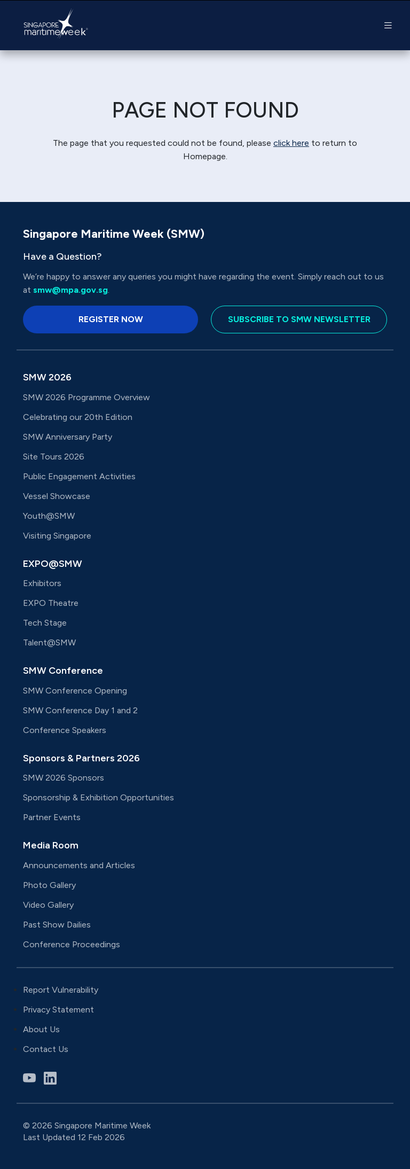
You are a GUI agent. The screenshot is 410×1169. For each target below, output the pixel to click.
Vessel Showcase (56, 496)
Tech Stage (45, 623)
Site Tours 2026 (53, 456)
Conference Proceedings (71, 944)
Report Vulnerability (60, 990)
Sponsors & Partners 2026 (81, 758)
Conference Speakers (64, 730)
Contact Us (45, 1049)
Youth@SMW (49, 516)
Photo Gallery (49, 885)
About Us (41, 1029)
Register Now (110, 319)
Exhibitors (42, 583)
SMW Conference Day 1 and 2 (80, 710)
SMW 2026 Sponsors (63, 778)
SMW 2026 (47, 377)
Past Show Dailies (57, 924)
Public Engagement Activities (79, 476)
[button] (388, 25)
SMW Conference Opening (75, 690)
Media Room (50, 845)
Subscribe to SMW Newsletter (299, 319)
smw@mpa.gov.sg (70, 290)
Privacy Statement (58, 1009)
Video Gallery (48, 905)
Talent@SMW (49, 642)
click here (291, 143)
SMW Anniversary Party (67, 437)
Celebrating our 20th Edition (77, 417)
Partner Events (52, 817)
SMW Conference (63, 670)
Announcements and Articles (80, 865)
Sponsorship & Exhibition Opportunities (98, 797)
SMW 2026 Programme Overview (86, 397)
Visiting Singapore (57, 536)
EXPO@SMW (52, 564)
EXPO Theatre (50, 603)
